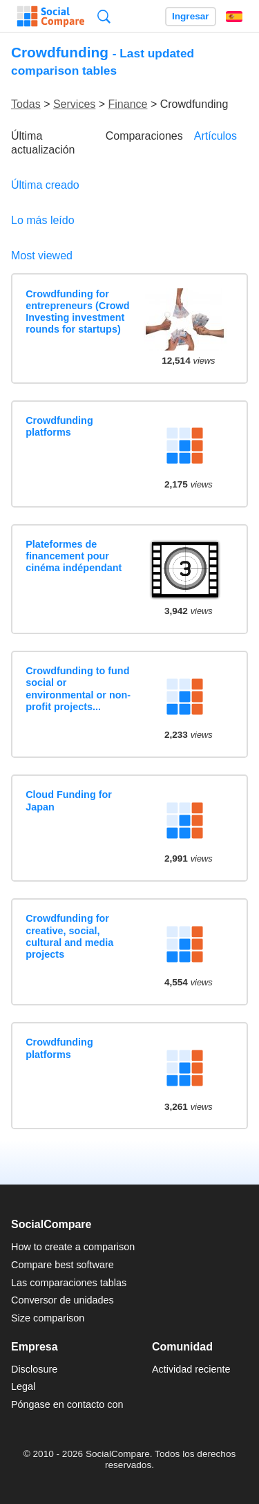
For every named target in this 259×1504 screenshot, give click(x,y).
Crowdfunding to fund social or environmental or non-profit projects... (78, 688)
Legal (23, 1386)
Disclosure (34, 1369)
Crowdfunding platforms (59, 426)
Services (74, 104)
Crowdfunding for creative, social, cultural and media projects (69, 936)
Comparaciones (144, 136)
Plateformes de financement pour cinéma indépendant (74, 556)
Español (234, 16)
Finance (128, 104)
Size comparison (47, 1318)
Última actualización (43, 142)
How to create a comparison (73, 1246)
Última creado (45, 185)
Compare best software (62, 1264)
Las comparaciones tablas (68, 1282)
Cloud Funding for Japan (69, 800)
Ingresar (190, 16)
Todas (26, 104)
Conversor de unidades (62, 1300)
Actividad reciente (191, 1369)
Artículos (215, 136)
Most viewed (42, 255)
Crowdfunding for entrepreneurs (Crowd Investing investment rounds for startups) (77, 311)
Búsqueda (104, 16)
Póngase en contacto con (67, 1404)
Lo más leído (43, 220)
